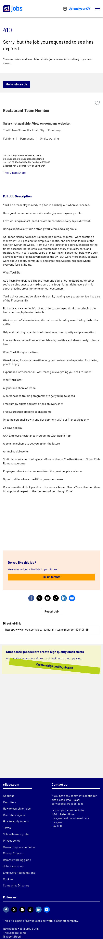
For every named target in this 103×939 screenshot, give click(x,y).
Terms (7, 827)
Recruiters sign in (14, 815)
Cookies (8, 879)
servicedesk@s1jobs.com (67, 803)
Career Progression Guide (19, 847)
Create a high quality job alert (46, 666)
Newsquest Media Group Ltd (20, 928)
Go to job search (16, 84)
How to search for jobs (17, 808)
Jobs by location (13, 866)
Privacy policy (11, 840)
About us (8, 795)
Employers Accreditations (19, 872)
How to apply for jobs (16, 821)
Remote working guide (17, 859)
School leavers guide (15, 834)
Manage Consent (13, 853)
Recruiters (9, 802)
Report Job (51, 611)
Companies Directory (16, 885)
